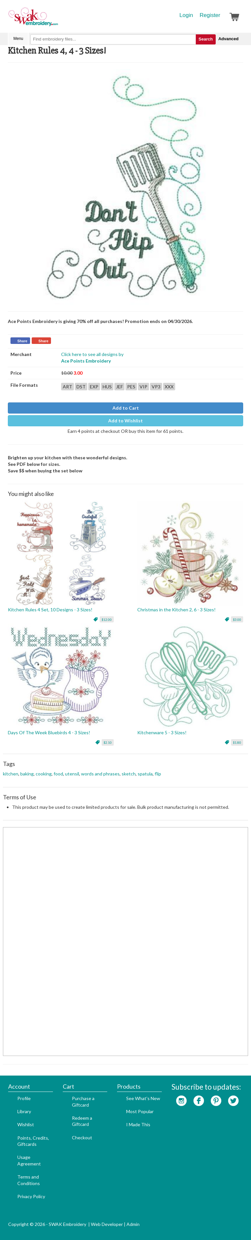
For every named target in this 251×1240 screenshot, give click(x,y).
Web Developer (107, 1224)
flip (158, 773)
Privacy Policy (31, 1196)
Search (206, 39)
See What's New (143, 1098)
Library (24, 1111)
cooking (44, 773)
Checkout (82, 1137)
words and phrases (100, 773)
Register (210, 15)
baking (27, 773)
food (58, 773)
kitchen (10, 773)
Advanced (228, 38)
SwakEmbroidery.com (57, 20)
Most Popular (140, 1111)
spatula (145, 773)
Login (186, 15)
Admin (133, 1224)
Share (22, 341)
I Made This (138, 1124)
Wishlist (25, 1124)
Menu (18, 38)
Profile (24, 1098)
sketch (129, 773)
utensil (72, 773)
